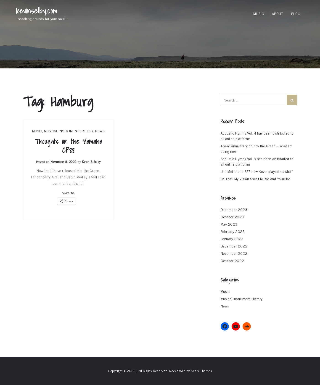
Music (258, 13)
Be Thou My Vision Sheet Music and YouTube (255, 179)
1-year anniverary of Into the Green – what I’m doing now (257, 148)
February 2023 (233, 231)
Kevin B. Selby (91, 161)
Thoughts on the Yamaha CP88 (68, 146)
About (277, 13)
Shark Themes (201, 371)
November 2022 (234, 253)
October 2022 (232, 260)
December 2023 (234, 209)
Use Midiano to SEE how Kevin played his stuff (257, 171)
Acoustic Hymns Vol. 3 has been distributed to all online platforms (257, 161)
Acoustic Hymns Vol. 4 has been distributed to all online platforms (257, 135)
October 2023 (232, 217)
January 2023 (232, 239)
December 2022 (234, 246)
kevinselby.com (36, 11)
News (100, 131)
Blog (296, 13)
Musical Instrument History (68, 131)
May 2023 (229, 224)
